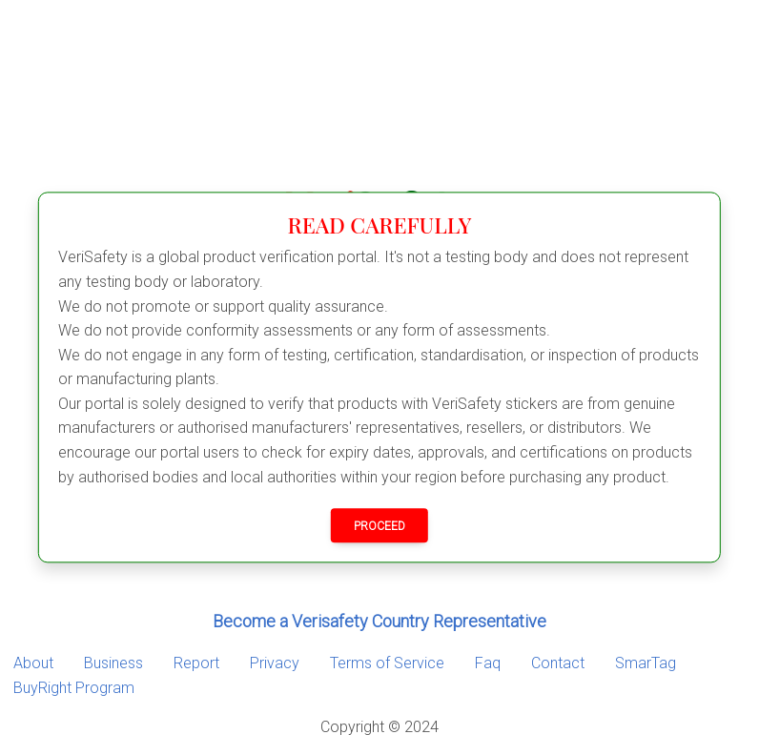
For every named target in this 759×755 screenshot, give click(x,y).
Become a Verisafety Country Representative (379, 621)
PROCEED (379, 527)
